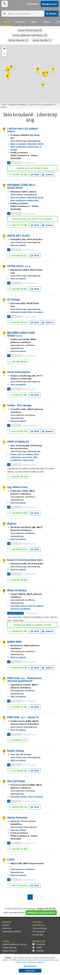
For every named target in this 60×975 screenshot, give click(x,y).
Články (46, 21)
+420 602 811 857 (18, 631)
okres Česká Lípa (30, 30)
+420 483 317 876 (18, 513)
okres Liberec (18, 40)
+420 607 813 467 (18, 394)
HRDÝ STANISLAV (18, 441)
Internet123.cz (38, 925)
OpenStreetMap (35, 105)
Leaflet (3, 105)
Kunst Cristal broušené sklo (24, 560)
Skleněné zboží (35, 143)
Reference (7, 928)
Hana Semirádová (18, 372)
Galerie (47, 174)
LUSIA (11, 859)
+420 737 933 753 (18, 431)
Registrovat (49, 4)
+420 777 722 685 (18, 225)
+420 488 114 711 (18, 740)
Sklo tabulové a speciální (24, 456)
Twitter (37, 947)
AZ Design (13, 299)
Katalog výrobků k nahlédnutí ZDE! (32, 624)
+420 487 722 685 (18, 174)
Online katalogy (39, 928)
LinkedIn (38, 950)
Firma (13, 454)
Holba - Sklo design (19, 405)
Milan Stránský (16, 590)
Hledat (51, 13)
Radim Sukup (15, 750)
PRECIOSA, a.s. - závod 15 (23, 717)
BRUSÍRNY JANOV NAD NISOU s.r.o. (21, 334)
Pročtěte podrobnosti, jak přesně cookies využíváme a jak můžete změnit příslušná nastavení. (33, 961)
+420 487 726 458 (18, 476)
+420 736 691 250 (18, 770)
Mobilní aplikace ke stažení (14, 944)
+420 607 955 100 (18, 807)
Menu (34, 21)
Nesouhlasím (30, 966)
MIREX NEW (14, 642)
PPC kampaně (38, 931)
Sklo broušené (18, 143)
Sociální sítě (37, 934)
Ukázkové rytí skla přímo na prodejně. (32, 218)
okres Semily (41, 40)
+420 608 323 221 (18, 255)
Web (35, 174)
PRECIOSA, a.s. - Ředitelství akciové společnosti (24, 679)
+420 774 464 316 (18, 885)
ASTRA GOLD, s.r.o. (19, 266)
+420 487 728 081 (18, 579)
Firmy (6, 21)
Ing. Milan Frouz (17, 487)
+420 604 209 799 (18, 667)
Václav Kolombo (17, 817)
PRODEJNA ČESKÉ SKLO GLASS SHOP (21, 186)
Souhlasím (30, 970)
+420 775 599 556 (18, 322)
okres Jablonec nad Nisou (30, 35)
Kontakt (5, 925)
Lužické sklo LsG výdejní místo (22, 130)
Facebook (38, 944)
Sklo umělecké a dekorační (24, 146)
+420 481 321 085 (18, 848)
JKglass (11, 523)
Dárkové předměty (20, 608)
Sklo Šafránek (16, 781)
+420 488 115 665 (18, 706)
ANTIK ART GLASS (18, 235)
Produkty (20, 21)
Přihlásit (33, 4)
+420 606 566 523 (18, 549)
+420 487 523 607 (18, 288)
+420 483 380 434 (18, 361)
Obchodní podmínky (11, 931)
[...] (25, 14)
